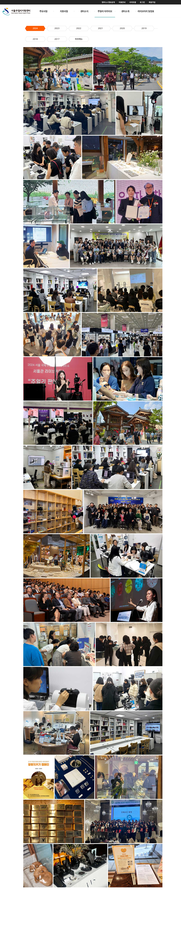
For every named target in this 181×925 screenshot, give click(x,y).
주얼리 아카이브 (105, 11)
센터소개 (125, 11)
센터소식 (84, 11)
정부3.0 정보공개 (108, 2)
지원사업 (64, 11)
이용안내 (122, 2)
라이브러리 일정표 (146, 11)
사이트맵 (132, 2)
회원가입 (152, 2)
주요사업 (43, 11)
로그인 (142, 2)
